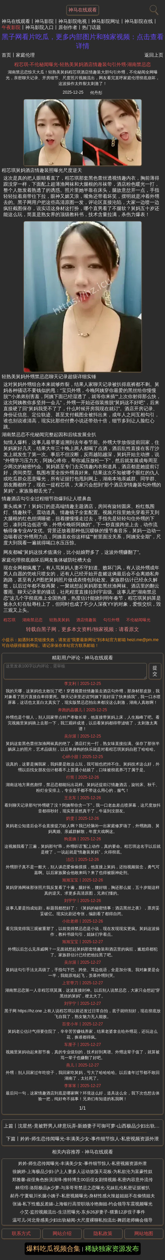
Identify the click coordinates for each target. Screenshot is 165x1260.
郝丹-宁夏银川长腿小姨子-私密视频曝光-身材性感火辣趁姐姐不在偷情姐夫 (82, 1195)
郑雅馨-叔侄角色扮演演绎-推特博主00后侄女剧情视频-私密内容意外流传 (82, 1179)
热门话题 (91, 27)
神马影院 (44, 21)
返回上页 (153, 55)
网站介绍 (62, 1233)
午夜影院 (11, 27)
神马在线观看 (16, 21)
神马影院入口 (39, 27)
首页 (6, 55)
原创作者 (67, 27)
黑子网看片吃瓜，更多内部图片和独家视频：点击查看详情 (83, 41)
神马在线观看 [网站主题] (82, 9)
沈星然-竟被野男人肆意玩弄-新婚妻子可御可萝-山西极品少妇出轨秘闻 (90, 1126)
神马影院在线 (139, 21)
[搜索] (153, 8)
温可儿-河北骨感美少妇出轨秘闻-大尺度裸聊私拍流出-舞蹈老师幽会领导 (82, 1220)
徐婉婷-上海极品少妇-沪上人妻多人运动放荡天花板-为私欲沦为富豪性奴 (82, 1171)
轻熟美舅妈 (59, 620)
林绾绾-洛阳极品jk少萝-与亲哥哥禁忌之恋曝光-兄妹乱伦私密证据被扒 (82, 1187)
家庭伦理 (25, 55)
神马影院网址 (105, 21)
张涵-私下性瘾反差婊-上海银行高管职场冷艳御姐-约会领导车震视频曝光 (82, 1203)
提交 (155, 671)
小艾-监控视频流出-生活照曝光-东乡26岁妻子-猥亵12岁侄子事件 (82, 1211)
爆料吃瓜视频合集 (53, 1248)
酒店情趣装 (86, 620)
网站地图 (143, 1233)
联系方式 (21, 1233)
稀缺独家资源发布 (112, 1248)
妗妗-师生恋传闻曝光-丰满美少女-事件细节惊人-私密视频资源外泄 (89, 1138)
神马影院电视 (72, 21)
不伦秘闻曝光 (138, 620)
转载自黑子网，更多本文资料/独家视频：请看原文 (82, 629)
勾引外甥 (111, 620)
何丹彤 (96, 92)
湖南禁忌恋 (32, 620)
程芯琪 (9, 620)
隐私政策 (102, 1233)
